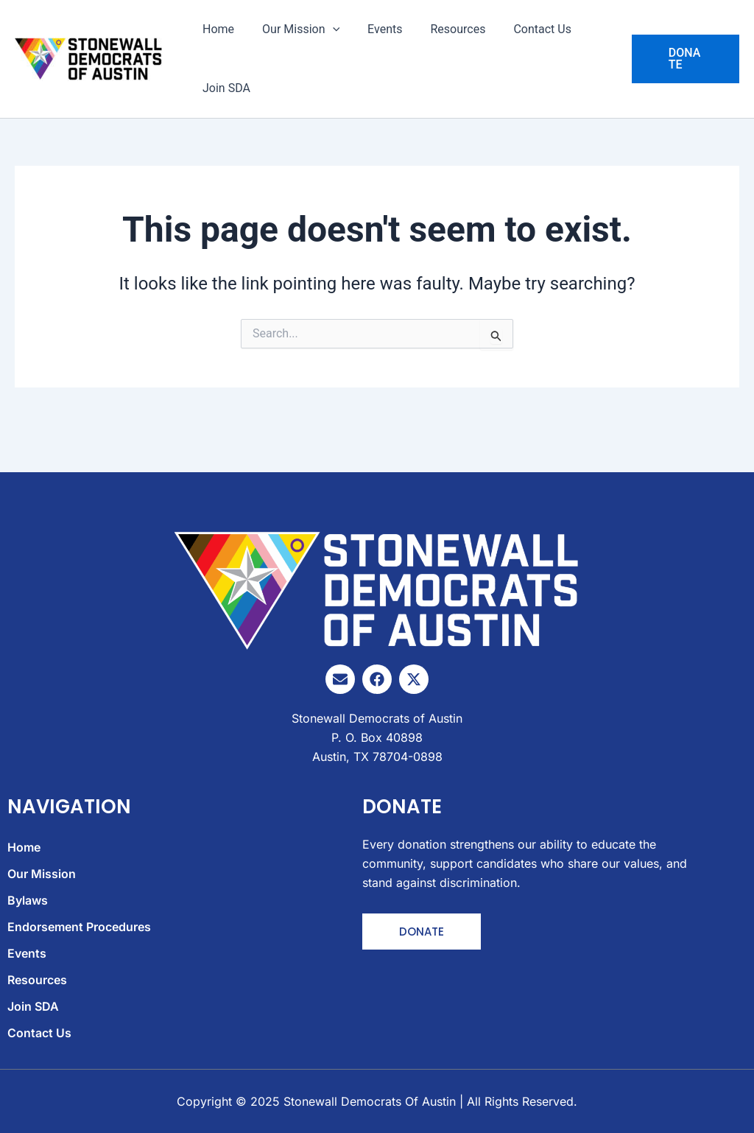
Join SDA (224, 88)
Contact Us (522, 29)
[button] (683, 59)
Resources (442, 29)
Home (216, 29)
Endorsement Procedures (79, 927)
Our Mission (294, 29)
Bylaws (27, 901)
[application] (326, 29)
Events (373, 29)
